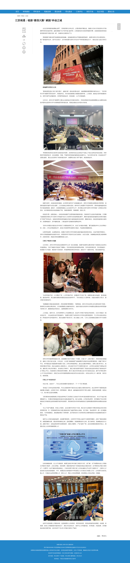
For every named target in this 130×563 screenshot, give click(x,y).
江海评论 (79, 11)
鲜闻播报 (26, 11)
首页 (17, 11)
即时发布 (36, 11)
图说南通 (58, 11)
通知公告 (111, 11)
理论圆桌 (68, 11)
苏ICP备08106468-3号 (50, 547)
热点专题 (100, 11)
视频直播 (47, 11)
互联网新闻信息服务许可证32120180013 (75, 547)
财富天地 (90, 11)
